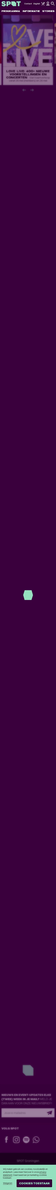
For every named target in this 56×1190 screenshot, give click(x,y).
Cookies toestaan (34, 1183)
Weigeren (7, 1183)
